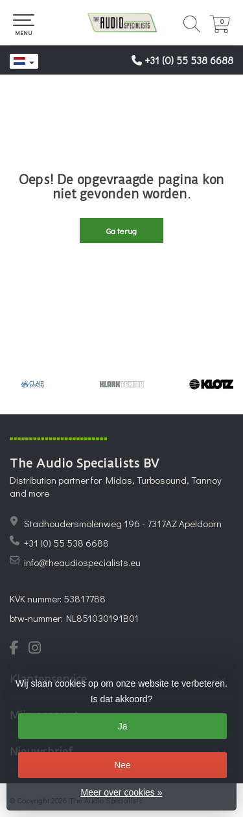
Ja (123, 726)
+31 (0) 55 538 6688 (189, 60)
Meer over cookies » (121, 792)
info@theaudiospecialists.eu (82, 562)
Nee (122, 765)
